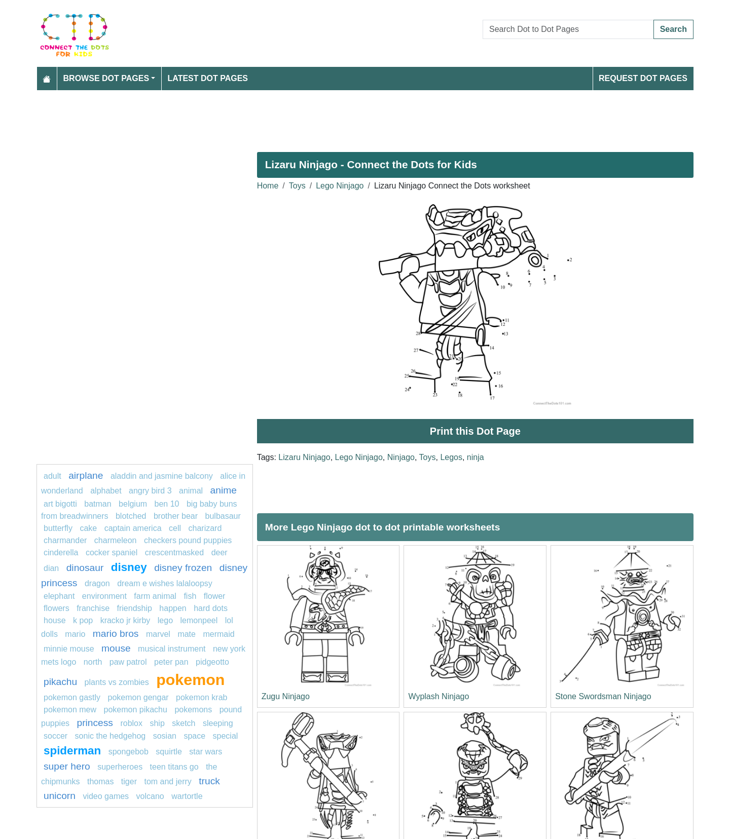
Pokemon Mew (70, 709)
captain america (133, 528)
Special (225, 736)
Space (194, 736)
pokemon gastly (72, 697)
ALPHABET (105, 490)
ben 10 (167, 504)
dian (51, 568)
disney (129, 567)
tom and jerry (167, 781)
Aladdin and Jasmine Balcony (162, 476)
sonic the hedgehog (110, 736)
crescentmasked (174, 552)
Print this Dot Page (475, 431)
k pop (83, 620)
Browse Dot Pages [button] (106, 78)
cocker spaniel (111, 552)
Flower (215, 596)
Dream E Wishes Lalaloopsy (164, 583)
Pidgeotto (212, 662)
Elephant (59, 596)
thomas (100, 781)
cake (88, 528)
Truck (209, 781)
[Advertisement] (340, 117)
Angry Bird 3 (150, 490)
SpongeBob (128, 751)
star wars (205, 751)
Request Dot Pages (643, 78)
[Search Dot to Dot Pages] (568, 29)
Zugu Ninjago (286, 696)
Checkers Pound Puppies (188, 540)
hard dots (211, 608)
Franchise (93, 608)
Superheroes (119, 766)
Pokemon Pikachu (135, 709)
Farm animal (155, 596)
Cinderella (61, 552)
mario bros (116, 633)
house (55, 620)
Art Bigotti (60, 504)
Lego (165, 620)
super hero (67, 766)
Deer (219, 552)
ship (157, 723)
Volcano (150, 796)
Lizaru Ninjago (304, 457)
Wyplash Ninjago (438, 696)
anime (223, 490)
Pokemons (193, 709)
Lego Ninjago (339, 185)
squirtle (169, 751)
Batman (99, 504)
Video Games (106, 796)
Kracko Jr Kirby (125, 620)
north (93, 662)
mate (186, 634)
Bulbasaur (223, 516)
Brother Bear (176, 516)
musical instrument (171, 648)
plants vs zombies (117, 682)
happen (172, 608)
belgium (133, 504)
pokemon (190, 679)
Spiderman (72, 750)
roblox (131, 723)
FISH (190, 596)
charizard (205, 528)
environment (104, 596)
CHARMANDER (65, 540)
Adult (53, 476)
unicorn (60, 795)
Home (268, 185)
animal (191, 490)
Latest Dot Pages (208, 78)
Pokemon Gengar (138, 697)
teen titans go (174, 766)
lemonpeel (198, 620)
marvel (158, 634)
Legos (451, 457)
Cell (175, 528)
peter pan (171, 662)
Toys (297, 185)
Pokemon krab (201, 697)
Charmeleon (115, 540)
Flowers (56, 608)
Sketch (183, 723)
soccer (57, 736)
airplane (85, 475)
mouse (116, 648)
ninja (475, 457)
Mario (76, 634)
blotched (131, 516)
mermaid (218, 634)
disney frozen (183, 567)
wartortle (186, 796)
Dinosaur (85, 567)
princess (95, 722)
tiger (129, 781)
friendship (134, 608)
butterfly (58, 528)
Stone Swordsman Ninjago (603, 696)
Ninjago (401, 457)
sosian (164, 736)
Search (673, 29)
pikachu (60, 681)
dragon (98, 583)
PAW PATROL (128, 662)
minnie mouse (69, 648)
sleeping (218, 723)
